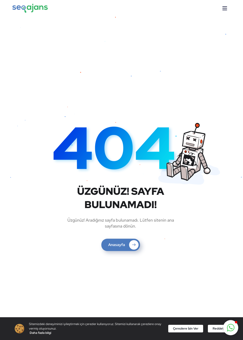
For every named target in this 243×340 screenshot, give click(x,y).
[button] (230, 327)
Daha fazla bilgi (40, 333)
